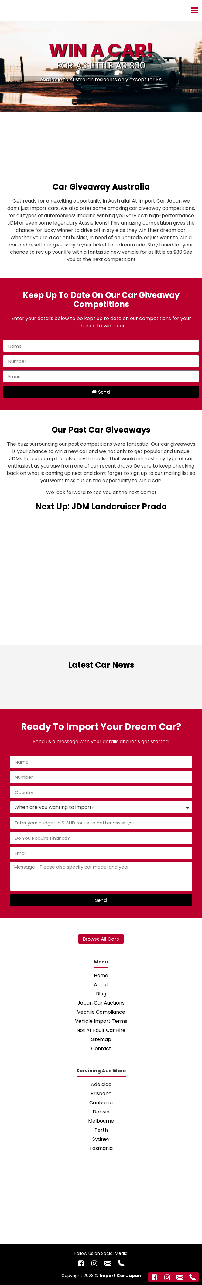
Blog (101, 993)
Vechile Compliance (101, 1011)
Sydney (101, 1139)
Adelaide (101, 1084)
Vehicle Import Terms (101, 1021)
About (101, 984)
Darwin (101, 1111)
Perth (101, 1130)
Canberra (101, 1102)
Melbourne (101, 1120)
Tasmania (101, 1148)
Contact (101, 1048)
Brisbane (101, 1093)
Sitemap (101, 1039)
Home (101, 975)
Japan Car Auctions (101, 1002)
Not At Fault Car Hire (101, 1030)
